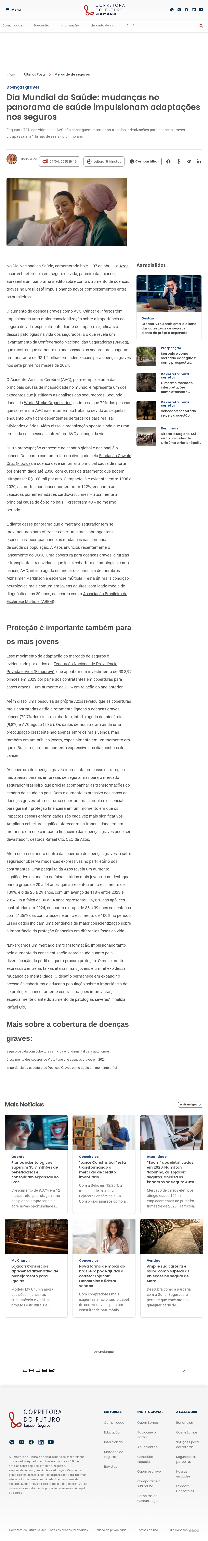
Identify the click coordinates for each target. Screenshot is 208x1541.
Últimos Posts (35, 74)
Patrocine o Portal (146, 1435)
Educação (41, 25)
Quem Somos (148, 1422)
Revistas (110, 1466)
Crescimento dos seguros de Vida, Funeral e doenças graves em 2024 (56, 1059)
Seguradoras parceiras (186, 1459)
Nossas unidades (183, 1474)
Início (10, 74)
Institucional (150, 1411)
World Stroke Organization (48, 402)
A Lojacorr (186, 1411)
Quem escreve (149, 1471)
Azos (123, 265)
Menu (13, 9)
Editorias (113, 1411)
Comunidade (12, 25)
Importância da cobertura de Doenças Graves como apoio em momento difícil (62, 1068)
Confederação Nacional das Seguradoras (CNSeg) (83, 342)
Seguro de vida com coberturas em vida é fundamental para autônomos (57, 1051)
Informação (70, 25)
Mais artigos (190, 1105)
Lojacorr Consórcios (185, 1488)
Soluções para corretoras (187, 1444)
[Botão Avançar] (133, 25)
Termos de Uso (147, 1530)
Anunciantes (147, 1447)
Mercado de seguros (106, 25)
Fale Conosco (178, 1530)
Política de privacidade (111, 1530)
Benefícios (184, 1422)
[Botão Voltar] (127, 25)
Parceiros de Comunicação (148, 1498)
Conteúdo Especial (145, 1459)
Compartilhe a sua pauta (148, 1483)
